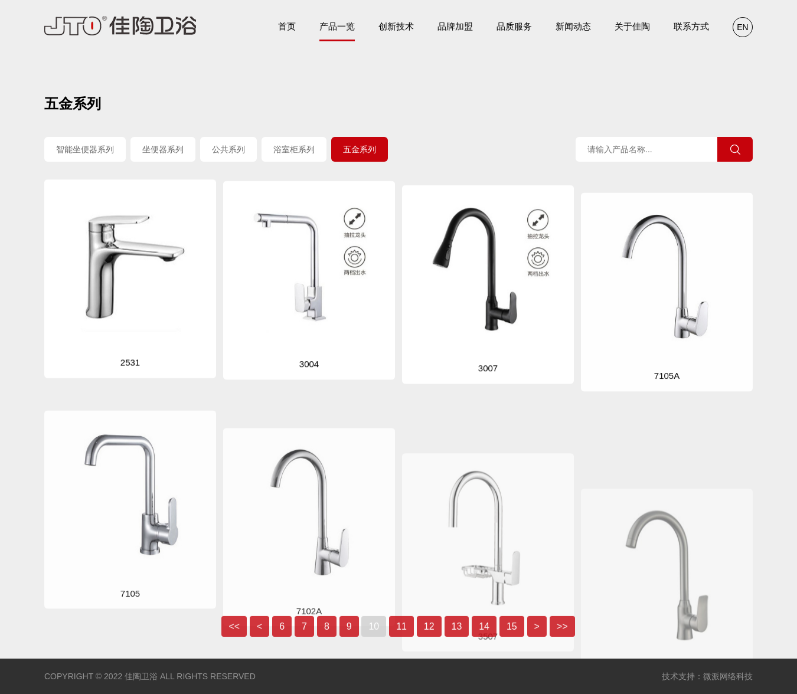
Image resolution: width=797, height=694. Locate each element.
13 (457, 638)
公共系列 (228, 150)
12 (429, 638)
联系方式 (691, 26)
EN (742, 27)
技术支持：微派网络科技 (707, 676)
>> (562, 638)
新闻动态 (573, 26)
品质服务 (514, 26)
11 (401, 638)
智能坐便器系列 (85, 150)
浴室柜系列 (294, 150)
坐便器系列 (163, 150)
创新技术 (396, 26)
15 (512, 638)
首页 (287, 26)
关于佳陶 (632, 26)
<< (234, 638)
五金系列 (359, 150)
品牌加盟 (455, 26)
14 (484, 638)
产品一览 (337, 31)
